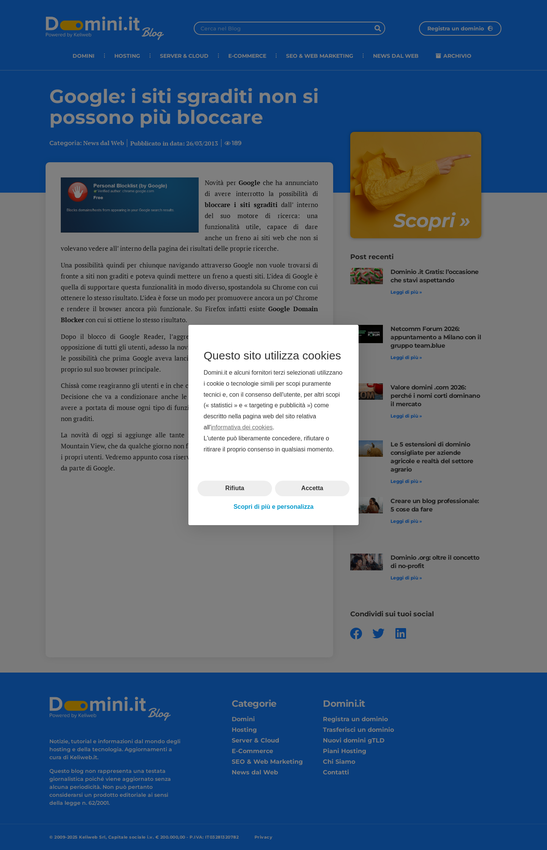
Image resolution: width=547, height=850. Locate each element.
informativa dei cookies (242, 427)
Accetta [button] (312, 488)
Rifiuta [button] (234, 488)
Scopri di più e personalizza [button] (274, 506)
